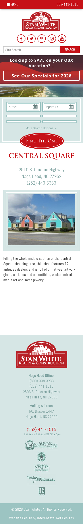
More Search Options (41, 128)
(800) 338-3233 (41, 380)
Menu (13, 4)
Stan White (41, 21)
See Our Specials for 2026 (41, 76)
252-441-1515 (67, 4)
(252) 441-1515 (41, 386)
